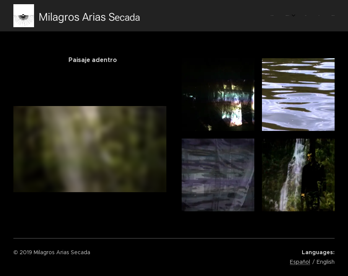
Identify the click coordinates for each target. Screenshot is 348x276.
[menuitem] (284, 15)
